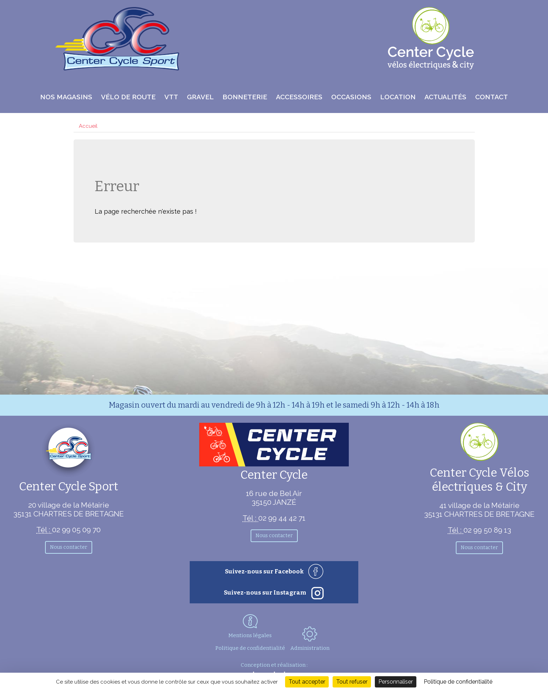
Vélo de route (128, 97)
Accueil (88, 126)
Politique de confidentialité (250, 648)
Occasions (351, 97)
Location (398, 97)
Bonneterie (244, 97)
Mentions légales (250, 635)
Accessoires (299, 97)
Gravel (200, 97)
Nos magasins (66, 97)
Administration (309, 639)
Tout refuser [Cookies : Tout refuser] (351, 681)
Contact (491, 97)
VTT (171, 97)
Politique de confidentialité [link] (458, 681)
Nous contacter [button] (68, 547)
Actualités (445, 97)
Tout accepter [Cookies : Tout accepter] (307, 681)
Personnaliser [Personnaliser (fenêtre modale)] (395, 681)
